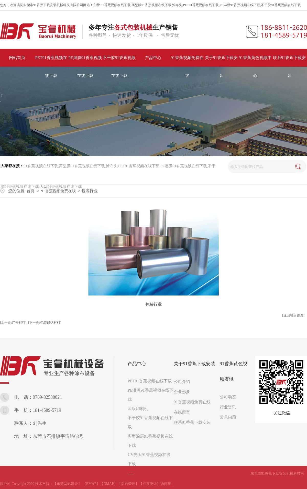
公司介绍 (182, 381)
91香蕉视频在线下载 (116, 5)
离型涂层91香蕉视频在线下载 (150, 441)
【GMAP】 (108, 484)
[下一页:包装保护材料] (44, 322)
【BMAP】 (91, 484)
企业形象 (182, 392)
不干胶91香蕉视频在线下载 (281, 5)
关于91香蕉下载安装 (194, 363)
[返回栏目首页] (293, 315)
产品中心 (137, 363)
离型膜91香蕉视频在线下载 (151, 5)
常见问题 (228, 417)
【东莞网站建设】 (67, 484)
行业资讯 (228, 407)
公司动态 (228, 397)
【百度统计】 (149, 484)
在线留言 (182, 412)
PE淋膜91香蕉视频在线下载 (240, 5)
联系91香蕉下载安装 (192, 422)
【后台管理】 (128, 484)
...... (131, 473)
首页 (30, 191)
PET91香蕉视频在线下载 (201, 5)
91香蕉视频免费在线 (58, 191)
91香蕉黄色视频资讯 (233, 371)
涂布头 (177, 5)
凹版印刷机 (138, 408)
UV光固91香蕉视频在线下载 (149, 459)
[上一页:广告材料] (13, 322)
